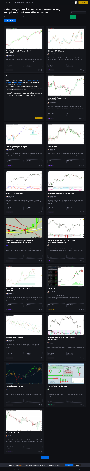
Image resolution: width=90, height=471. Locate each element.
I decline (77, 465)
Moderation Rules (84, 469)
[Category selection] (78, 12)
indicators (35, 80)
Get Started (83, 2)
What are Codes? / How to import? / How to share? (17, 17)
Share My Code (10, 20)
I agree (69, 465)
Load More (45, 457)
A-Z (84, 16)
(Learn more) (57, 465)
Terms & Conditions (69, 469)
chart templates (18, 82)
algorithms (29, 80)
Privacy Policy (77, 469)
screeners (8, 82)
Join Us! (38, 118)
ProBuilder (18, 84)
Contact (63, 469)
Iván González (11, 55)
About (59, 469)
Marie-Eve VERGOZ (12, 244)
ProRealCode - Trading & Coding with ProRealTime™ (16, 469)
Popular (79, 16)
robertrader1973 (53, 388)
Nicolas (10, 388)
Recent (73, 16)
